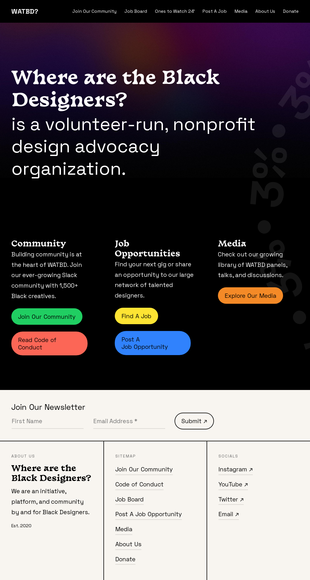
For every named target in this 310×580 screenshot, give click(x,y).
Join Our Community (94, 11)
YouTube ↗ (233, 484)
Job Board (135, 11)
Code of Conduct (139, 484)
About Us (265, 11)
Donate (291, 11)
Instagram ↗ (235, 469)
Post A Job (215, 11)
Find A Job (136, 316)
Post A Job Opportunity (145, 343)
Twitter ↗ (231, 499)
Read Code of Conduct (37, 343)
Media (241, 11)
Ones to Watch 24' (175, 11)
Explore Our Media (250, 295)
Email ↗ (228, 514)
